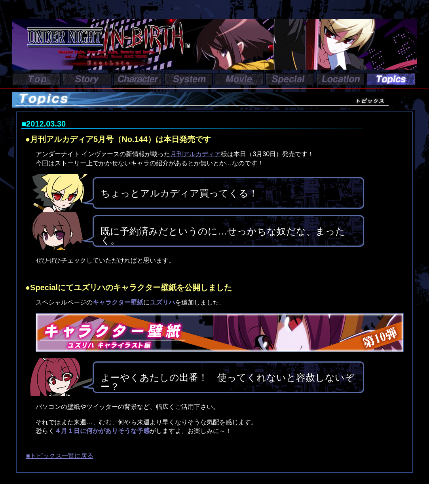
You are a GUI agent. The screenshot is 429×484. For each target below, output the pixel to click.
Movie (239, 79)
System (188, 79)
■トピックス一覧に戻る (59, 455)
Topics (391, 79)
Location (340, 79)
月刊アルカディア (195, 154)
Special (289, 79)
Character (137, 79)
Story (87, 79)
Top (36, 79)
